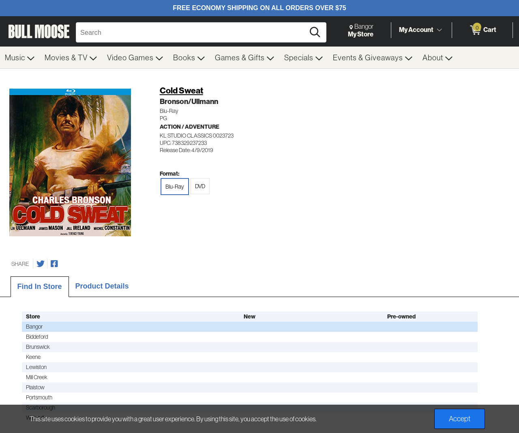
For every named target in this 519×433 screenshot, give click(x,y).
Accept (459, 418)
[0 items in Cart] (482, 30)
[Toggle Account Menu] (439, 30)
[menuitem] (20, 57)
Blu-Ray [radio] (174, 186)
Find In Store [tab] (39, 286)
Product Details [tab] (102, 286)
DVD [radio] (200, 186)
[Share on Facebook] (54, 264)
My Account (416, 30)
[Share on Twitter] (40, 264)
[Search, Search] (191, 32)
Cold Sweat (181, 90)
